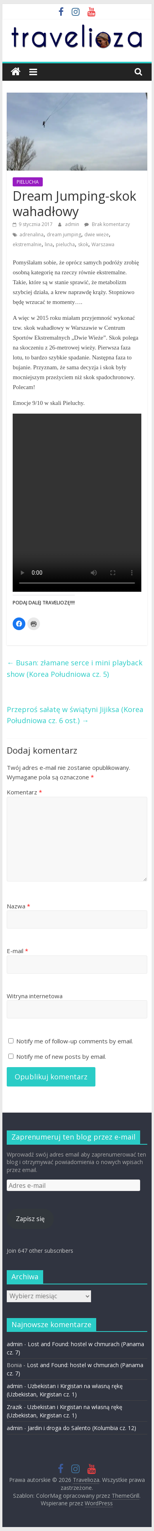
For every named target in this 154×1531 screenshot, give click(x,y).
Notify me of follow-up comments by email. (74, 1041)
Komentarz (24, 792)
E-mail (17, 951)
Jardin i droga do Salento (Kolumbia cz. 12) (82, 1428)
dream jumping (64, 234)
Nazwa (18, 906)
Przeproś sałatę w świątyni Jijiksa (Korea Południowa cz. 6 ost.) (75, 715)
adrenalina (31, 234)
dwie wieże (96, 234)
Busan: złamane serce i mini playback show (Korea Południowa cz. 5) (75, 668)
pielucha (65, 244)
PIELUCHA (28, 182)
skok (83, 244)
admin (72, 224)
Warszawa (102, 244)
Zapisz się (30, 1218)
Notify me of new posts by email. (61, 1056)
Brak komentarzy (107, 224)
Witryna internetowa (35, 996)
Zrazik (14, 1407)
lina (49, 244)
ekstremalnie (27, 244)
